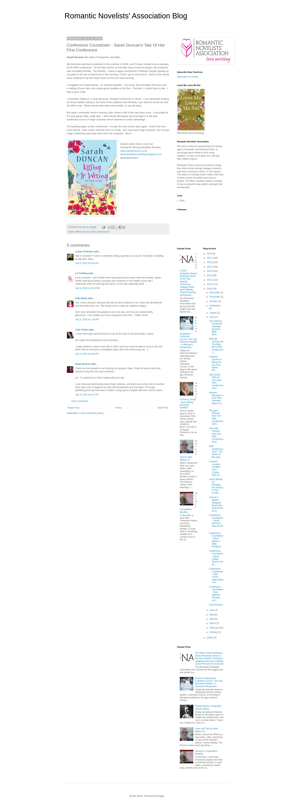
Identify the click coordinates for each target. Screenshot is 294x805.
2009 (209, 637)
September (214, 305)
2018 (209, 253)
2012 (209, 280)
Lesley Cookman (84, 251)
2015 (209, 266)
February (214, 627)
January (213, 632)
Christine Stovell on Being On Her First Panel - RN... (215, 363)
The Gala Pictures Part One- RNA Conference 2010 (216, 435)
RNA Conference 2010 (85, 232)
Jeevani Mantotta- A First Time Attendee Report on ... (216, 399)
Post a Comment (79, 401)
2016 (209, 262)
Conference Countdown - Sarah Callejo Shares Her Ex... (216, 558)
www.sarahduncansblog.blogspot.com (141, 154)
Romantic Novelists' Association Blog (125, 16)
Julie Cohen (81, 329)
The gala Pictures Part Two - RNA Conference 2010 (216, 417)
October (213, 301)
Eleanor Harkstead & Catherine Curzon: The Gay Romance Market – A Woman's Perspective (188, 332)
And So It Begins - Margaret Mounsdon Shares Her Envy (216, 504)
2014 (209, 271)
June (212, 610)
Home (119, 407)
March (212, 623)
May (211, 614)
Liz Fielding (81, 273)
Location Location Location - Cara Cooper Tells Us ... (215, 468)
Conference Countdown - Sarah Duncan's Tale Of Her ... (216, 522)
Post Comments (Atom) (92, 413)
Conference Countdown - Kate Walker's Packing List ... (216, 594)
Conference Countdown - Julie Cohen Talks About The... (216, 576)
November (214, 296)
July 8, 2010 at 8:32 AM (86, 263)
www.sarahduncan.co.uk (133, 150)
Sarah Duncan (103, 232)
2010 (209, 288)
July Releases (216, 604)
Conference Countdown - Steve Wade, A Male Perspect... (216, 540)
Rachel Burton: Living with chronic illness (208, 707)
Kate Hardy (81, 298)
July (211, 317)
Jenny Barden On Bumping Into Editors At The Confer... (216, 486)
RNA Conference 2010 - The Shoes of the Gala (216, 451)
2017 (209, 258)
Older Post (163, 407)
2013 (209, 275)
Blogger (160, 796)
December (214, 292)
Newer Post (73, 407)
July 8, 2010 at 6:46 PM (86, 354)
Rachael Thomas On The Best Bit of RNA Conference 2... (216, 346)
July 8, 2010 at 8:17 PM (86, 394)
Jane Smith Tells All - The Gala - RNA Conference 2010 (216, 381)
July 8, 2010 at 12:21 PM (87, 288)
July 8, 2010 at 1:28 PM (86, 319)
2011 (209, 284)
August (213, 312)
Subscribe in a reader (187, 76)
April (211, 619)
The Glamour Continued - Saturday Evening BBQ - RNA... (216, 328)
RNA (182, 200)
